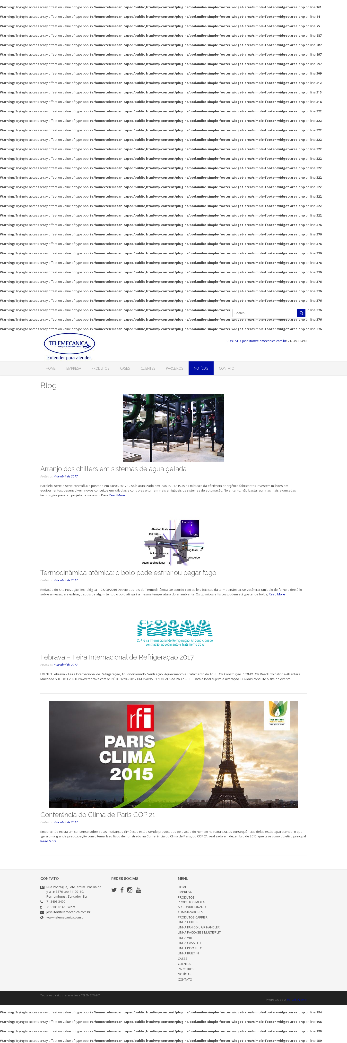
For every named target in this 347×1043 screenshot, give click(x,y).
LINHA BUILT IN (188, 953)
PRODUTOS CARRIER (193, 917)
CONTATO (226, 368)
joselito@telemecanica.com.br (68, 912)
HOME (51, 368)
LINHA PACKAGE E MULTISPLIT (199, 932)
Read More (117, 495)
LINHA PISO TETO (190, 948)
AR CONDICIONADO (192, 907)
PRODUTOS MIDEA (191, 902)
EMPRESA (73, 368)
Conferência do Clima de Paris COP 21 (97, 815)
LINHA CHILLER (188, 922)
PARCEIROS (174, 368)
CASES (125, 368)
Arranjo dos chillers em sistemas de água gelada (113, 469)
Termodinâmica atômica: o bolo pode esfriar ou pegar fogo (128, 573)
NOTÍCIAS (201, 368)
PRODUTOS (100, 368)
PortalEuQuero (297, 999)
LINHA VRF (185, 937)
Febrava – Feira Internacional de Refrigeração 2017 (117, 657)
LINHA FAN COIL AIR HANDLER (199, 927)
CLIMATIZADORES (190, 912)
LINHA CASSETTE (190, 943)
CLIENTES (148, 368)
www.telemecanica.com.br (65, 917)
